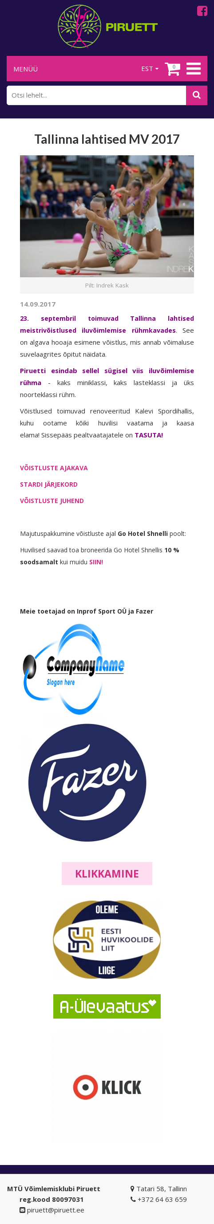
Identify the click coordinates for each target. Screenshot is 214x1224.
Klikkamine (107, 873)
